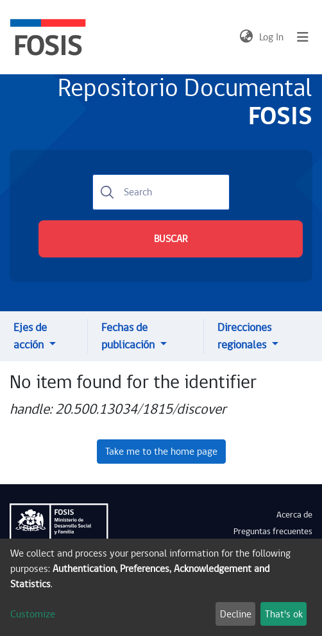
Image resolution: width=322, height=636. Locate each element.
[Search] (161, 192)
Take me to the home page (161, 451)
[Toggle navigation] (302, 37)
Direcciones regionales (244, 336)
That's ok (284, 614)
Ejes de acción (30, 336)
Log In (272, 37)
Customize (32, 614)
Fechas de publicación (129, 336)
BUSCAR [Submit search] (170, 239)
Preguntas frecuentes (272, 531)
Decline (235, 614)
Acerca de (294, 515)
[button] (246, 37)
